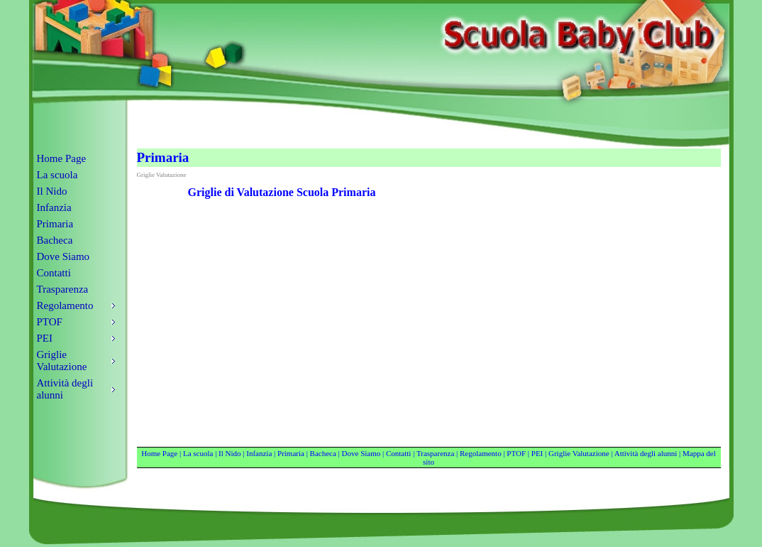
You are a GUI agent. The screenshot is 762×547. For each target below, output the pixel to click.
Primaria (55, 223)
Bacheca (55, 240)
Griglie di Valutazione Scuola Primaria (282, 192)
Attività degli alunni (646, 453)
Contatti (54, 272)
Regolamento (481, 453)
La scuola (57, 174)
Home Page (62, 158)
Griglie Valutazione (578, 453)
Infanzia (54, 207)
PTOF (516, 453)
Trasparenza (63, 289)
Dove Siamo (63, 256)
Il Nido (52, 191)
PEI (537, 453)
